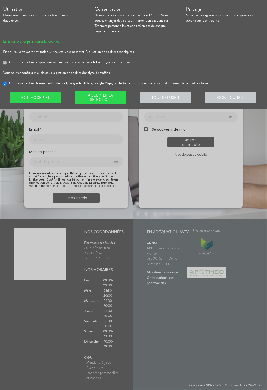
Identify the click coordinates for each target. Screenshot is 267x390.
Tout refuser (166, 97)
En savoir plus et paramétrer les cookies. (31, 41)
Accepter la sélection (101, 97)
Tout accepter (36, 97)
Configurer (231, 97)
